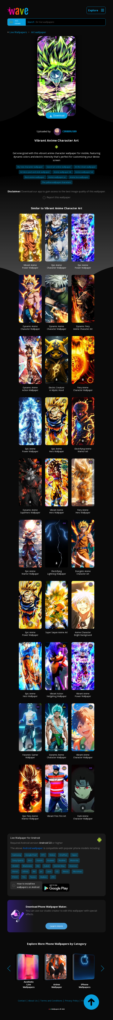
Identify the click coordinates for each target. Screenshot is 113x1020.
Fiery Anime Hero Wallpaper (82, 511)
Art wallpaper (38, 32)
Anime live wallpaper (79, 177)
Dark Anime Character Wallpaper (83, 817)
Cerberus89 (65, 131)
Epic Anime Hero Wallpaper (56, 450)
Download (56, 116)
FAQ (83, 1000)
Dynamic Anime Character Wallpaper (30, 327)
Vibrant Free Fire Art (56, 816)
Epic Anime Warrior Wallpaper (30, 572)
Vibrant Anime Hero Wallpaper (56, 511)
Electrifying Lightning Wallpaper (56, 572)
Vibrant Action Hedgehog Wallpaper (57, 695)
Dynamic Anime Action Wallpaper (30, 389)
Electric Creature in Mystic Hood (56, 389)
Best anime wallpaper (35, 177)
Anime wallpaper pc (57, 177)
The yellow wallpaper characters (56, 182)
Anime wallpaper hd (84, 172)
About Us (33, 1000)
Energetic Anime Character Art (83, 572)
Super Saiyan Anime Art (56, 632)
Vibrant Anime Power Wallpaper (30, 266)
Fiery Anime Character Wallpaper (83, 389)
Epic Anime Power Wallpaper (83, 266)
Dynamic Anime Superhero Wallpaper (30, 511)
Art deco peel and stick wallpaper (35, 172)
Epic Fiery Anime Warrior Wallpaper (30, 817)
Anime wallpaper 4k (63, 172)
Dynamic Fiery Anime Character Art (83, 327)
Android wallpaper (33, 848)
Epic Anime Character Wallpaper (56, 266)
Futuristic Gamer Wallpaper (30, 756)
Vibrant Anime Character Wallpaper (83, 756)
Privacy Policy (72, 1000)
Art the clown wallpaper (85, 167)
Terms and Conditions (51, 1000)
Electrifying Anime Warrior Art (82, 450)
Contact (22, 1000)
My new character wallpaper (30, 167)
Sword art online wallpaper (59, 167)
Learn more (56, 926)
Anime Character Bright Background (83, 633)
